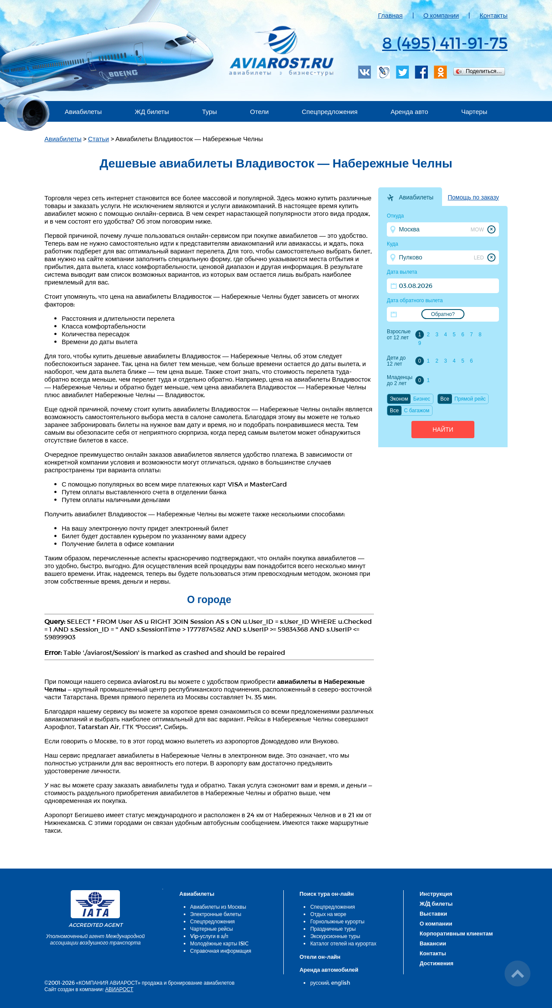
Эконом (399, 399)
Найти (443, 429)
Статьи (98, 138)
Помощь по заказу (473, 197)
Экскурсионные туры (335, 936)
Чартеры (474, 111)
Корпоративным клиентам (456, 933)
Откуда (395, 216)
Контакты (494, 15)
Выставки (433, 913)
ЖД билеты (152, 111)
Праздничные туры (332, 929)
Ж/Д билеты (436, 903)
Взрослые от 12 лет (399, 335)
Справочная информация (220, 951)
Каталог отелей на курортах (343, 943)
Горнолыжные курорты (337, 921)
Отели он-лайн (319, 956)
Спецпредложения (330, 111)
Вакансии (433, 943)
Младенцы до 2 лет (399, 380)
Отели (259, 111)
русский (319, 983)
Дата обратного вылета (415, 300)
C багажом (417, 411)
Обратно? (443, 314)
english (340, 983)
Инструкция (436, 893)
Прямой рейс (470, 399)
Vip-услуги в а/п (209, 936)
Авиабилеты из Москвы (218, 907)
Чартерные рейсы (211, 929)
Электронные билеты (216, 914)
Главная (390, 15)
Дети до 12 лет (396, 361)
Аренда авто (409, 111)
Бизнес (421, 399)
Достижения (436, 963)
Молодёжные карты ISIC (219, 943)
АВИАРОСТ (119, 989)
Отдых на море (328, 914)
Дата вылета (402, 272)
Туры (209, 111)
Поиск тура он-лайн (326, 893)
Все (444, 399)
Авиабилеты (83, 111)
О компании (441, 15)
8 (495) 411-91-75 (445, 42)
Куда (392, 244)
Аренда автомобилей (328, 969)
